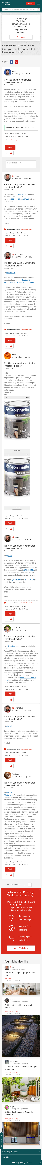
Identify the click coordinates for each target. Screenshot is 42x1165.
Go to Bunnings (1, 1143)
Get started (21, 37)
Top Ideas (8, 979)
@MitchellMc (15, 199)
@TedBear (16, 580)
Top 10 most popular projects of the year (20, 973)
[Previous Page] (14, 884)
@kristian (11, 646)
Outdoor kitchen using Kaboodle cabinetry (18, 1113)
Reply (10, 147)
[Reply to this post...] (21, 164)
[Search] (21, 9)
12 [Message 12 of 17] (11, 336)
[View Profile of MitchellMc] (19, 254)
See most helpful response (23, 128)
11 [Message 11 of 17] (11, 236)
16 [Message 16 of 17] (11, 755)
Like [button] (11, 153)
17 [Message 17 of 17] (11, 864)
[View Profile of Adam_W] (16, 628)
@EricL (26, 199)
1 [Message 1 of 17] (11, 136)
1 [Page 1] (24, 884)
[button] (17, 424)
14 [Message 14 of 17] (11, 609)
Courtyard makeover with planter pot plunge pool (20, 1068)
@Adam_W (29, 580)
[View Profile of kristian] (15, 71)
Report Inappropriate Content (16, 133)
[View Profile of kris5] (14, 355)
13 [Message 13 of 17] (11, 518)
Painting (14, 140)
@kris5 (9, 556)
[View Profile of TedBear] (15, 774)
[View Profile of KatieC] (17, 537)
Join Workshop (21, 948)
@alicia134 (19, 194)
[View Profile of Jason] (17, 176)
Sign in (30, 4)
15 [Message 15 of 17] (11, 689)
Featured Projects (11, 1011)
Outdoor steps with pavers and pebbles (18, 1006)
